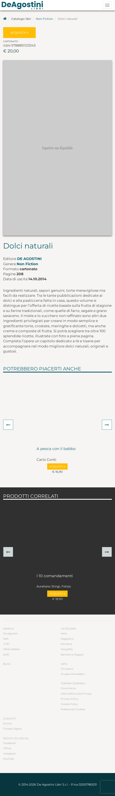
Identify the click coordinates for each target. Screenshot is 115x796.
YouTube (8, 758)
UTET (6, 643)
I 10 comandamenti (55, 576)
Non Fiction (44, 19)
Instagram (9, 753)
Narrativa (66, 643)
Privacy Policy (69, 698)
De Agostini (29, 259)
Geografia (67, 649)
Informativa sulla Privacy (76, 693)
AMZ (6, 654)
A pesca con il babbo (56, 449)
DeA (6, 638)
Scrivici (7, 723)
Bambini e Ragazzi (72, 654)
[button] (8, 425)
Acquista (19, 32)
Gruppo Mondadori (73, 674)
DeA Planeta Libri (23, 5)
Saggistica (67, 638)
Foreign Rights (12, 728)
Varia (64, 633)
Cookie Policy (69, 704)
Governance (68, 688)
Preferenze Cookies (73, 709)
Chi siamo (67, 668)
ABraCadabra (11, 649)
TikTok (7, 748)
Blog (6, 663)
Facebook (9, 743)
